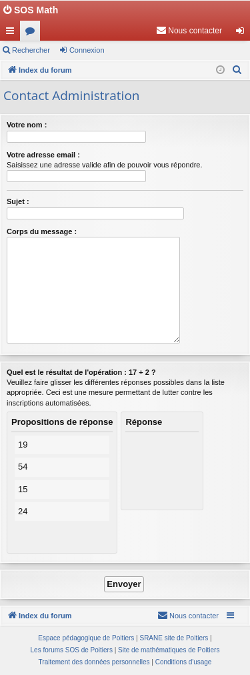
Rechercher (31, 50)
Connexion (87, 50)
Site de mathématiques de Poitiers (168, 650)
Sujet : (18, 201)
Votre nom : (27, 125)
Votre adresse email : (43, 155)
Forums (32, 33)
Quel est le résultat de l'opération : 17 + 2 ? (81, 372)
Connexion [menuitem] (243, 33)
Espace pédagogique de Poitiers (86, 638)
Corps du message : (42, 231)
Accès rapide (12, 33)
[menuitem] (189, 31)
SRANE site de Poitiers (173, 638)
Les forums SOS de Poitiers (72, 650)
